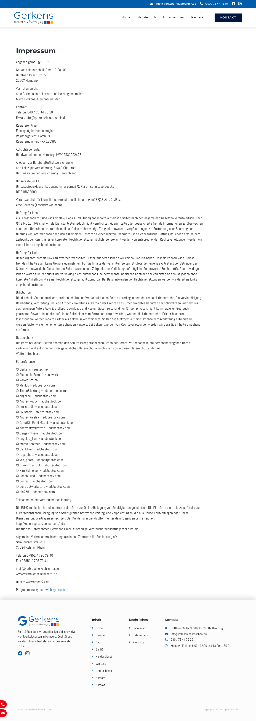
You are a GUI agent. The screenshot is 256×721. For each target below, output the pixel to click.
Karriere (197, 17)
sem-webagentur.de (52, 589)
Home (125, 17)
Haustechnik (146, 17)
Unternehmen (173, 17)
